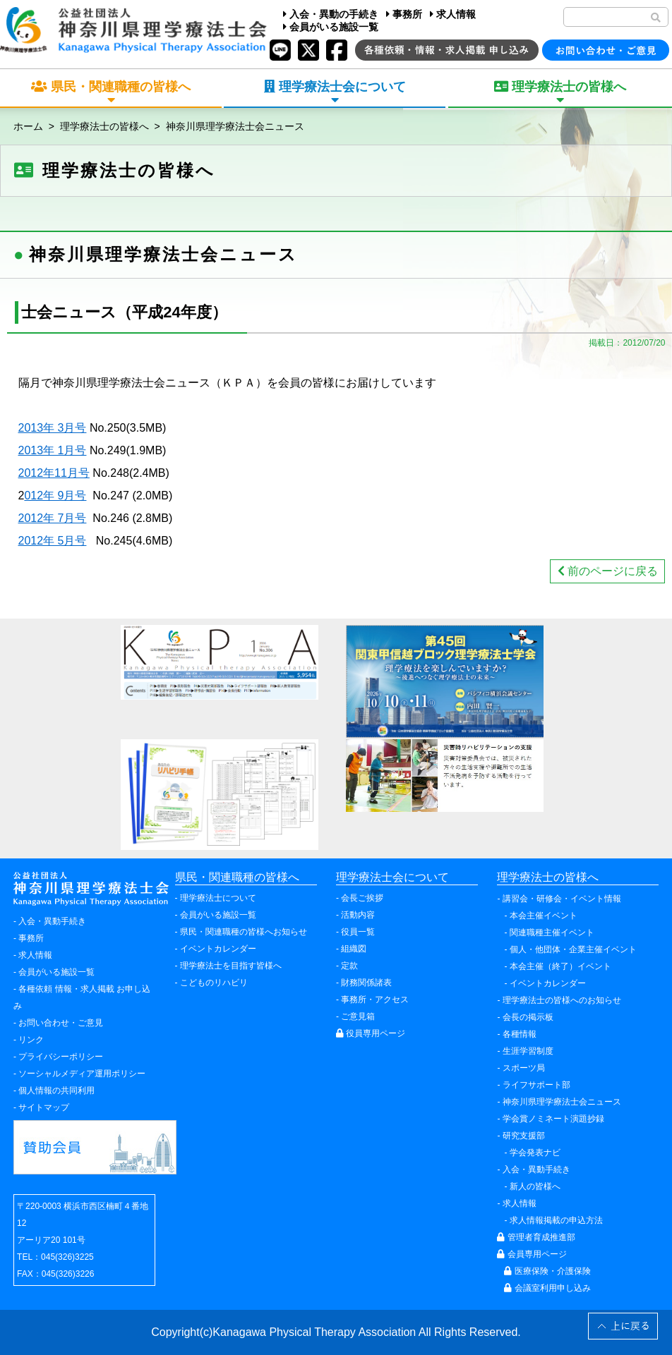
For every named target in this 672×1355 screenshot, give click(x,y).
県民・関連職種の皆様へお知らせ (243, 932)
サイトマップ (43, 1107)
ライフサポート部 (536, 1085)
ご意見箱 (358, 1016)
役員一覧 (358, 932)
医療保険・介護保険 (547, 1271)
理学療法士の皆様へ (104, 126)
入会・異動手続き (52, 921)
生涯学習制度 (528, 1051)
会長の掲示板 (528, 1017)
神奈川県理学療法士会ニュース (235, 126)
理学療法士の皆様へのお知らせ (562, 1000)
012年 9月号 (55, 496)
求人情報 (453, 14)
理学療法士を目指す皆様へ (231, 966)
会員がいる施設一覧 (330, 27)
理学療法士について (218, 898)
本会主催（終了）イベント (560, 966)
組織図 (353, 949)
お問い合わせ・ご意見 (60, 1023)
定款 (349, 966)
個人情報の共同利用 (56, 1090)
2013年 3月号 (52, 428)
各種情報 (519, 1034)
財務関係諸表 (366, 983)
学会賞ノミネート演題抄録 (553, 1119)
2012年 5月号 (52, 541)
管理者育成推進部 (536, 1237)
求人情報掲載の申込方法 (556, 1220)
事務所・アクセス (375, 999)
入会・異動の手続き (330, 14)
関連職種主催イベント (552, 932)
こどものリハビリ (214, 983)
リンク (31, 1040)
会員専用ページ (531, 1254)
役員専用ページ (370, 1033)
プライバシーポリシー (60, 1057)
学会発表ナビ (535, 1152)
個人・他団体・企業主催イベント (573, 949)
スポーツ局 (524, 1068)
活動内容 (358, 915)
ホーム (28, 126)
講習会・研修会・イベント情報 (562, 899)
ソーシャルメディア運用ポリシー (81, 1073)
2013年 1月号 (52, 450)
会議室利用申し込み (547, 1288)
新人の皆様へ (535, 1186)
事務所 (404, 14)
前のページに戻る (608, 571)
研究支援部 (524, 1136)
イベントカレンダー (218, 949)
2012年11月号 (54, 473)
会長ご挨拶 (362, 898)
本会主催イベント (543, 915)
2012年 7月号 (52, 518)
